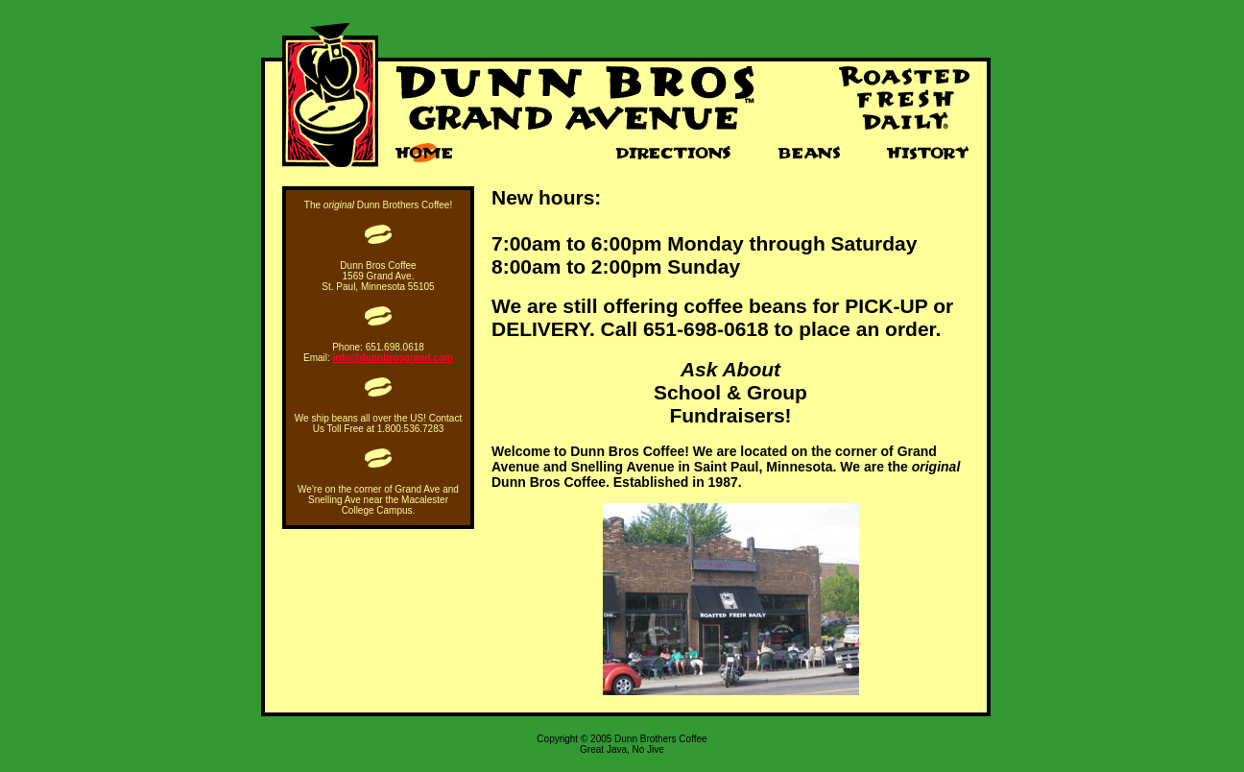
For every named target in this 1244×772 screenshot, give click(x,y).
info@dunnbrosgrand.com (393, 357)
